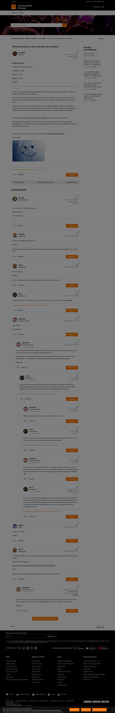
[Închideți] (112, 709)
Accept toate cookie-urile (99, 709)
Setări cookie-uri (74, 709)
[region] (57, 709)
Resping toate (85, 709)
